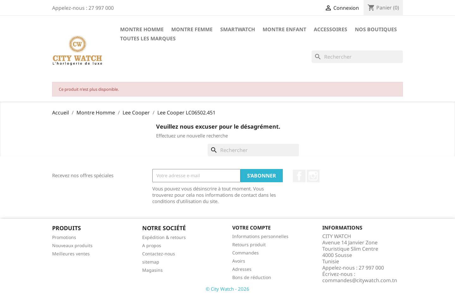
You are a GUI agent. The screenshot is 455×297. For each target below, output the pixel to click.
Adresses (242, 269)
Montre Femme (192, 29)
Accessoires (330, 29)
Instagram (313, 176)
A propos (151, 245)
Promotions (64, 237)
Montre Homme (142, 29)
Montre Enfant (284, 29)
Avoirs (238, 261)
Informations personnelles (260, 236)
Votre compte (251, 227)
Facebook (299, 176)
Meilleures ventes (71, 254)
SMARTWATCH (237, 29)
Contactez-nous (158, 254)
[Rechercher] (357, 56)
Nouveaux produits (72, 245)
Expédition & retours (164, 237)
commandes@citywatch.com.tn (359, 280)
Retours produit (249, 245)
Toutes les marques (148, 38)
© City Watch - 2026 (227, 289)
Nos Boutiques (376, 29)
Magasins (152, 270)
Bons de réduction (251, 277)
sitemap (150, 262)
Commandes (245, 253)
